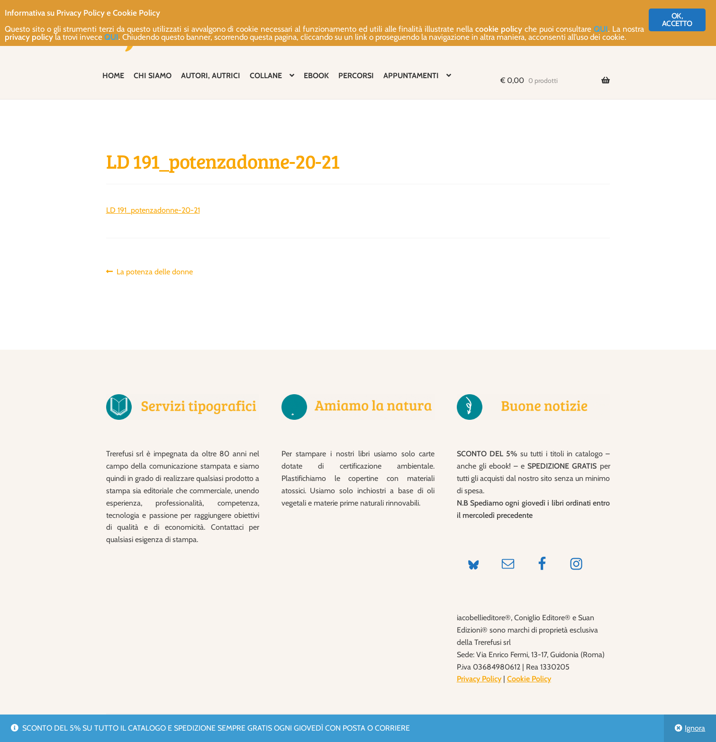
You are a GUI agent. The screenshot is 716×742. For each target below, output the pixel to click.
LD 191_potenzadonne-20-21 (153, 210)
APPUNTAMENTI (411, 75)
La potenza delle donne (154, 272)
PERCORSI (356, 75)
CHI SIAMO (153, 75)
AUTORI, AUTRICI (210, 75)
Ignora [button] (695, 728)
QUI (601, 29)
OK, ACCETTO (677, 19)
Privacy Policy (479, 678)
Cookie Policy (529, 678)
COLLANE (266, 75)
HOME (113, 75)
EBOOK (316, 75)
